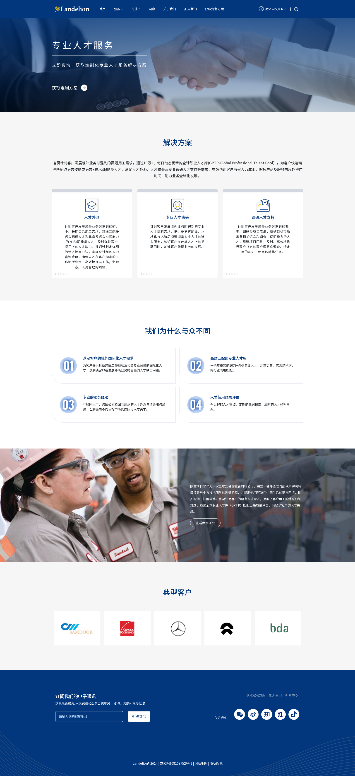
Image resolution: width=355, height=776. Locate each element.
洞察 (152, 9)
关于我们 (169, 9)
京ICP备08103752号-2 (176, 763)
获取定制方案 (214, 9)
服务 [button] (117, 9)
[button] (272, 9)
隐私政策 (216, 763)
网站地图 (201, 763)
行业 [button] (134, 9)
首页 (102, 9)
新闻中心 (291, 695)
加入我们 (190, 9)
